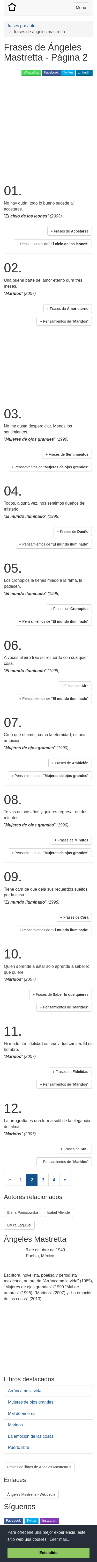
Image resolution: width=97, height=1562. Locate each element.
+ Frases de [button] (69, 231)
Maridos (15, 1425)
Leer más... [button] (60, 1539)
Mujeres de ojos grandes (30, 1402)
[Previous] (9, 1180)
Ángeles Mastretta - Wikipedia (31, 1494)
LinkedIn (84, 72)
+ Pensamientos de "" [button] (52, 244)
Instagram (49, 1520)
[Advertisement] (48, 129)
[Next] (65, 1180)
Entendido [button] (48, 1553)
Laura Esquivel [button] (19, 1225)
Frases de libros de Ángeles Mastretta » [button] (39, 1467)
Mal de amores (21, 1413)
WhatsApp (31, 72)
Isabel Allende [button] (58, 1212)
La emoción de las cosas (31, 1436)
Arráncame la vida (24, 1391)
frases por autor (22, 26)
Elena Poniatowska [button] (22, 1212)
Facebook (51, 72)
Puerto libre (18, 1447)
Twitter (68, 72)
